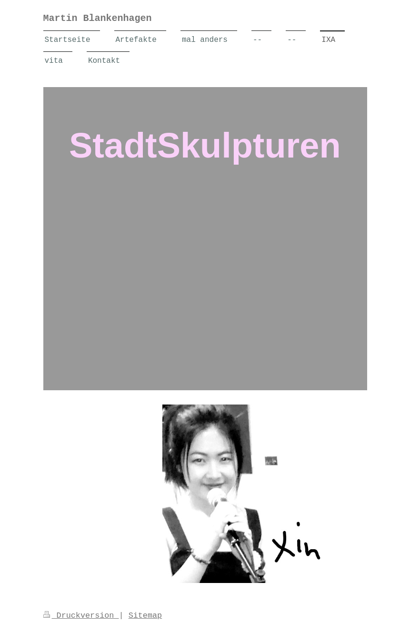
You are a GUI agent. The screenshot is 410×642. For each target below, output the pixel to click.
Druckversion (81, 615)
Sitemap (145, 615)
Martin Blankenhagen (97, 18)
